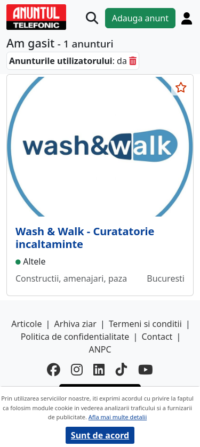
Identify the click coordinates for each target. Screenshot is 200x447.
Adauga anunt (140, 18)
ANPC (100, 349)
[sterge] (133, 61)
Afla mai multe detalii (118, 417)
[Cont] (186, 18)
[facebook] (53, 370)
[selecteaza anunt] (180, 87)
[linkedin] (99, 370)
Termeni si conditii (145, 324)
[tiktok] (121, 370)
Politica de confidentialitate (75, 336)
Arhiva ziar (75, 324)
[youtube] (145, 370)
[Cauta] (92, 18)
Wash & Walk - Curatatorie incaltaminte (85, 237)
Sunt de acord (100, 435)
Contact (156, 336)
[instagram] (77, 370)
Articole (26, 324)
